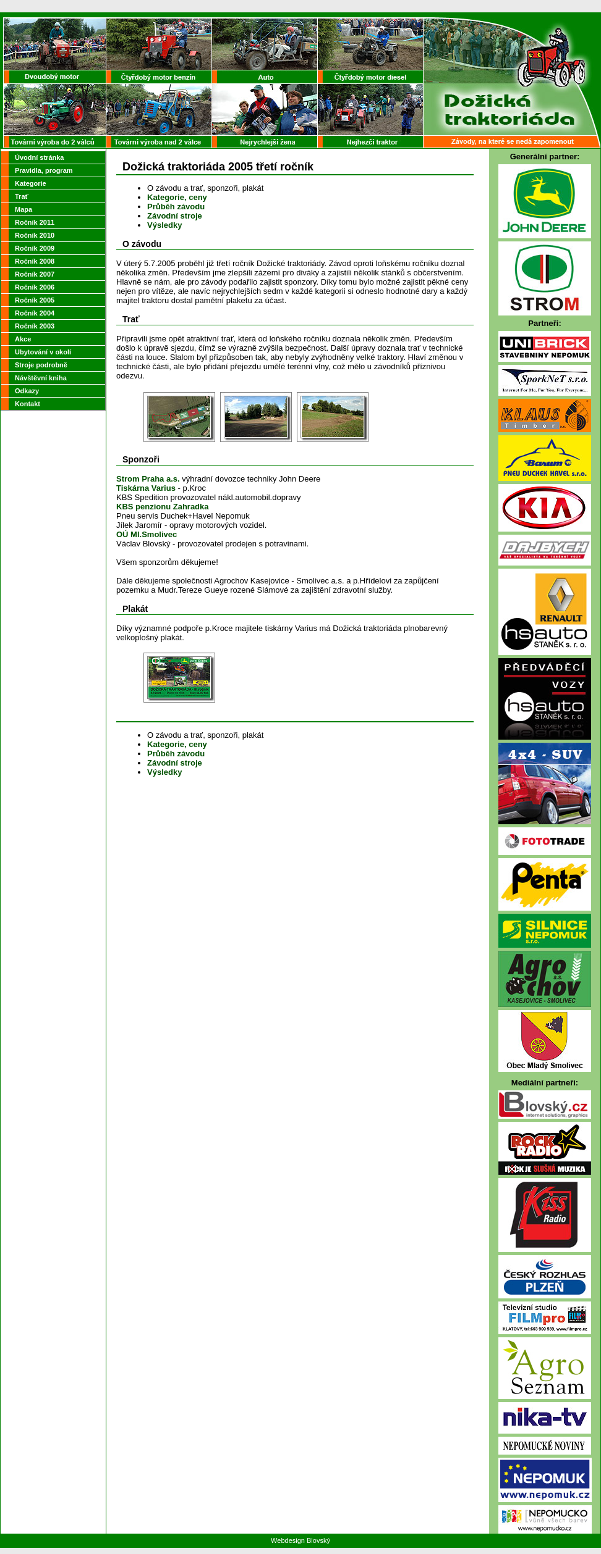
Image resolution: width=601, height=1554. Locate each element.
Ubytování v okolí (43, 352)
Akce (23, 339)
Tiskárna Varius (146, 488)
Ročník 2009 (34, 248)
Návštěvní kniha (41, 378)
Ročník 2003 (34, 326)
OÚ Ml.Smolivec (146, 534)
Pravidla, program (44, 170)
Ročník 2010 (34, 235)
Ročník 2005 (34, 300)
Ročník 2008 (34, 261)
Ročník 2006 (34, 287)
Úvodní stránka (39, 157)
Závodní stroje (174, 215)
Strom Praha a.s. (148, 478)
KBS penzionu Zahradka (162, 506)
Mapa (23, 209)
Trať (21, 196)
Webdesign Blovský (300, 1540)
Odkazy (27, 391)
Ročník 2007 (34, 274)
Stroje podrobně (41, 365)
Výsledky (164, 225)
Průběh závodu (176, 206)
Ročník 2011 (34, 222)
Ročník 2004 (34, 313)
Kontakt (27, 403)
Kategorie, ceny (177, 197)
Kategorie (30, 183)
